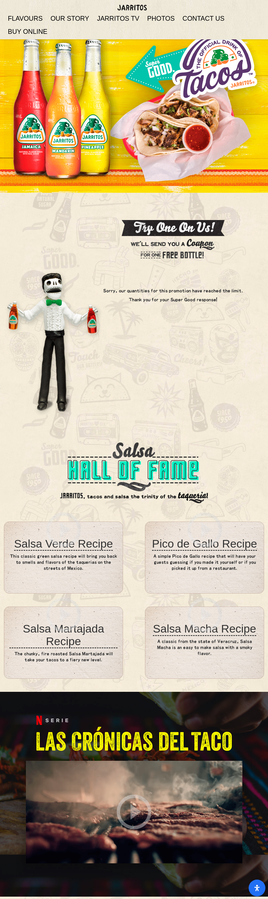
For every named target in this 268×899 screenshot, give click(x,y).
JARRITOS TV (118, 18)
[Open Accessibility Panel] (257, 888)
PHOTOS (161, 18)
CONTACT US (203, 18)
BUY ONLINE (27, 31)
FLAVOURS (25, 18)
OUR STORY (70, 18)
